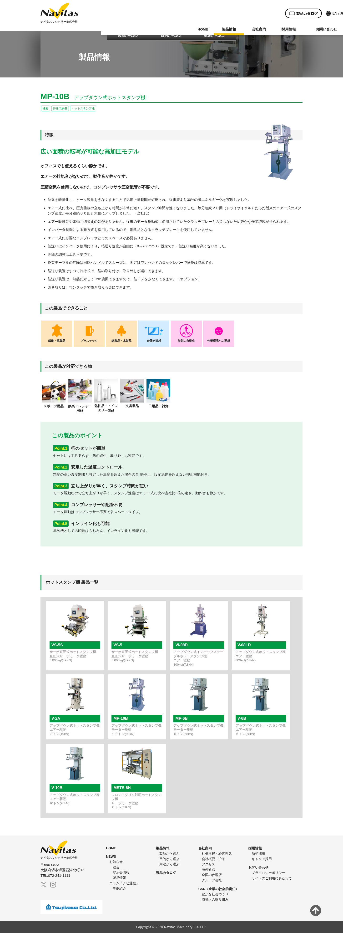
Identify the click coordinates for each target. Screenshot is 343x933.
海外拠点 (208, 869)
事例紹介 (119, 888)
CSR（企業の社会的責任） (218, 889)
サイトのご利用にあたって (272, 878)
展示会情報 (121, 872)
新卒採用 (258, 853)
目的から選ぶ (171, 35)
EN (233, 9)
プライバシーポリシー (268, 873)
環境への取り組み (215, 899)
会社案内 (158, 25)
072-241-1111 (280, 20)
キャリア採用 (262, 859)
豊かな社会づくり (215, 894)
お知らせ (116, 862)
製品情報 (128, 25)
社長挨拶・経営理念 (217, 853)
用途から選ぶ (214, 35)
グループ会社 (212, 880)
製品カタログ (201, 9)
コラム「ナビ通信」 (124, 883)
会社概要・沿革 (213, 859)
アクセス (208, 864)
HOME (101, 25)
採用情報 (188, 25)
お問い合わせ (225, 25)
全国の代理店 (212, 875)
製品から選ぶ (128, 35)
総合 (116, 867)
